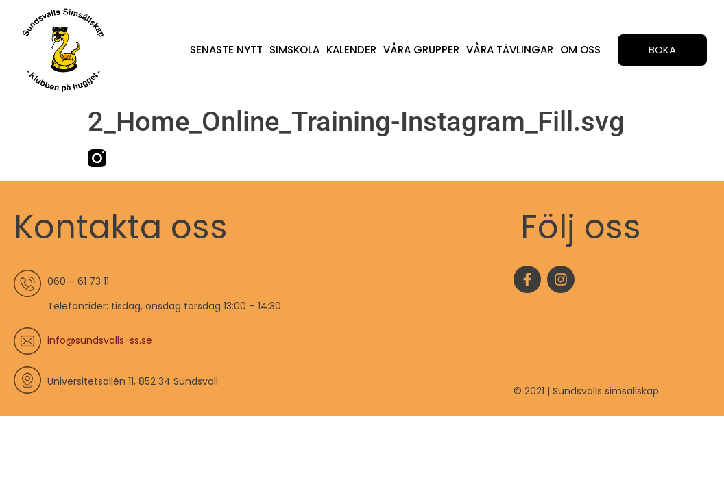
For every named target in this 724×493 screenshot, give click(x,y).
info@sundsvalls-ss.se (99, 340)
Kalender (351, 49)
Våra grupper (421, 49)
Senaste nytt (225, 49)
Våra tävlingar (509, 49)
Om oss (580, 49)
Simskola (294, 49)
